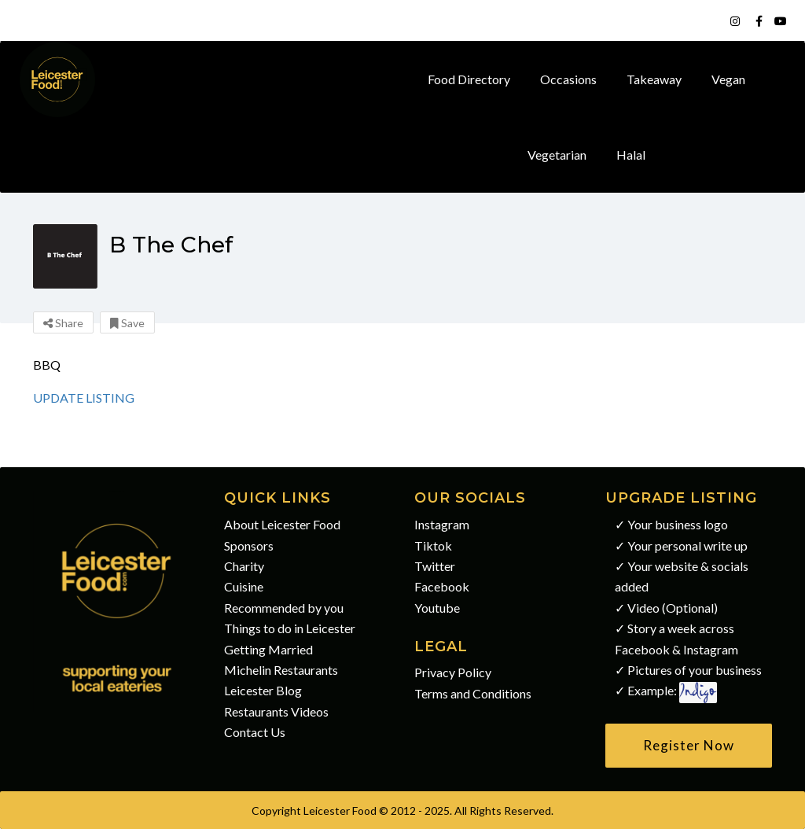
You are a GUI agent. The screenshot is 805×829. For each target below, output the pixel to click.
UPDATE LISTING (83, 397)
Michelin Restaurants (281, 669)
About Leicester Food (282, 524)
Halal (630, 154)
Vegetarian (556, 154)
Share (63, 323)
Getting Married (268, 649)
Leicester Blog (263, 690)
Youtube (437, 607)
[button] (689, 746)
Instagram (441, 524)
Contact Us (254, 731)
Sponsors (249, 545)
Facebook (441, 586)
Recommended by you (284, 607)
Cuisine (243, 586)
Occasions (568, 79)
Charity (244, 565)
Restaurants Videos (276, 711)
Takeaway (654, 79)
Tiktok (433, 545)
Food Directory (469, 79)
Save (127, 323)
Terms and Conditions (472, 693)
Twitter (434, 565)
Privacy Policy (452, 672)
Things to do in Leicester (289, 628)
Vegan (728, 79)
